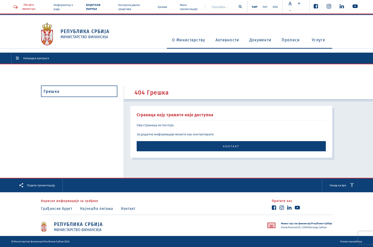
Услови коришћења (351, 241)
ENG (275, 7)
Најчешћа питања (96, 208)
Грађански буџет (56, 208)
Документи (261, 39)
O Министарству (188, 39)
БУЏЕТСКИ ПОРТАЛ (93, 7)
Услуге (318, 39)
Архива (162, 7)
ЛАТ (265, 7)
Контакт (231, 146)
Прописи (291, 39)
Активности (227, 39)
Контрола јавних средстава (129, 7)
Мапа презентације (188, 7)
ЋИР (254, 7)
